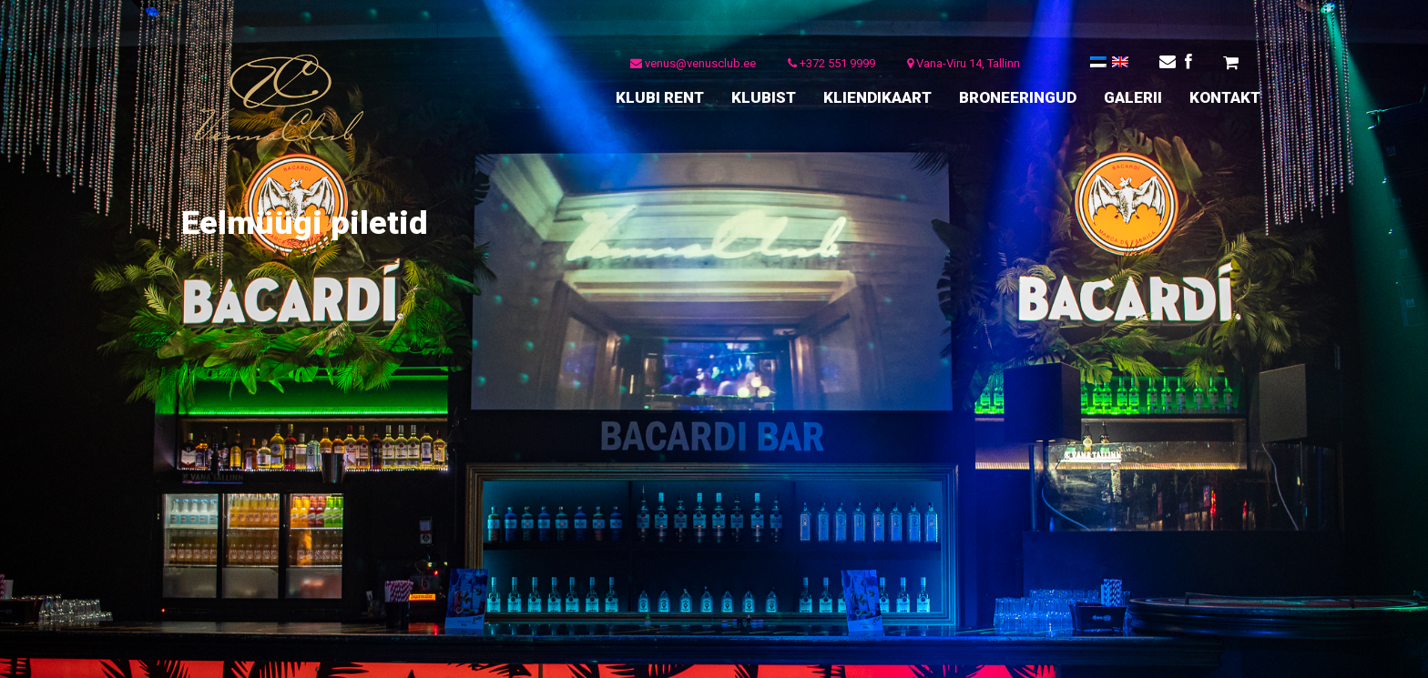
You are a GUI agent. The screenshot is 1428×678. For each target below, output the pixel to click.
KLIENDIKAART (877, 97)
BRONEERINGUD (1017, 97)
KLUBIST (763, 97)
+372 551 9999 (831, 63)
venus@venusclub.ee (693, 63)
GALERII (1133, 97)
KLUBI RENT (660, 97)
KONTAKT (1224, 97)
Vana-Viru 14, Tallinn (963, 63)
